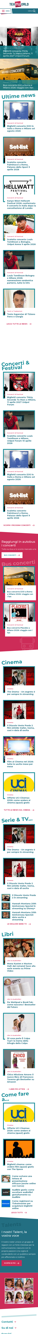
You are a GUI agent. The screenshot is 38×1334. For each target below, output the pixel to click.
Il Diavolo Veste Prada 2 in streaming (24, 896)
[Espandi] (6, 11)
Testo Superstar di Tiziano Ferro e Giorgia (21, 315)
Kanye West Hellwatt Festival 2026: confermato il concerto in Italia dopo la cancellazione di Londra (21, 204)
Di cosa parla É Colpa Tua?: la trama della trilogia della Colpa (18, 1040)
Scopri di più (10, 1263)
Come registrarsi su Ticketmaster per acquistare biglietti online (22, 1205)
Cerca (30, 11)
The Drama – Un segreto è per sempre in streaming (21, 693)
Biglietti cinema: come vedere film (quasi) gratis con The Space (20, 1166)
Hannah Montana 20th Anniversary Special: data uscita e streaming (24, 916)
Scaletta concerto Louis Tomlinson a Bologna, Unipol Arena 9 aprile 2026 (21, 242)
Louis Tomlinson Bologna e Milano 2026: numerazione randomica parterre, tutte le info (20, 279)
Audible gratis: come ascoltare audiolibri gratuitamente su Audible (23, 1193)
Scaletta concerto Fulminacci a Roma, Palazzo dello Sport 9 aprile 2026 (18, 166)
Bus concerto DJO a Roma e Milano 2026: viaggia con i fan (18, 86)
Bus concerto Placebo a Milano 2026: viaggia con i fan (19, 630)
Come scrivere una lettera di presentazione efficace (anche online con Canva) (24, 1181)
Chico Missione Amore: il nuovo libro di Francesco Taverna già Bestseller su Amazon (20, 1078)
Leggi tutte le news (17, 324)
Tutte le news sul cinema (17, 810)
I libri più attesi (17, 1089)
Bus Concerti (10, 555)
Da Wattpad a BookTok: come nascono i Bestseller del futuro (21, 1004)
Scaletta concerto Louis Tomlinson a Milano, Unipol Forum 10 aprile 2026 (20, 439)
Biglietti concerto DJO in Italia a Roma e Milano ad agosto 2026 (21, 128)
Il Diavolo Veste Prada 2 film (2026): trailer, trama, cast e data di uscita (20, 728)
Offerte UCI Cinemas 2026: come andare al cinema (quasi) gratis (18, 800)
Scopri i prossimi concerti (17, 525)
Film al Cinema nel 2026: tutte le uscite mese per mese (20, 764)
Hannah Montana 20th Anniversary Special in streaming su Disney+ (24, 906)
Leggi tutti (17, 1213)
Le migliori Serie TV (17, 924)
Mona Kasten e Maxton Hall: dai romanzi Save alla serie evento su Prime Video (21, 967)
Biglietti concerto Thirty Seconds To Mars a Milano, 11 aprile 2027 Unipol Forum (18, 53)
